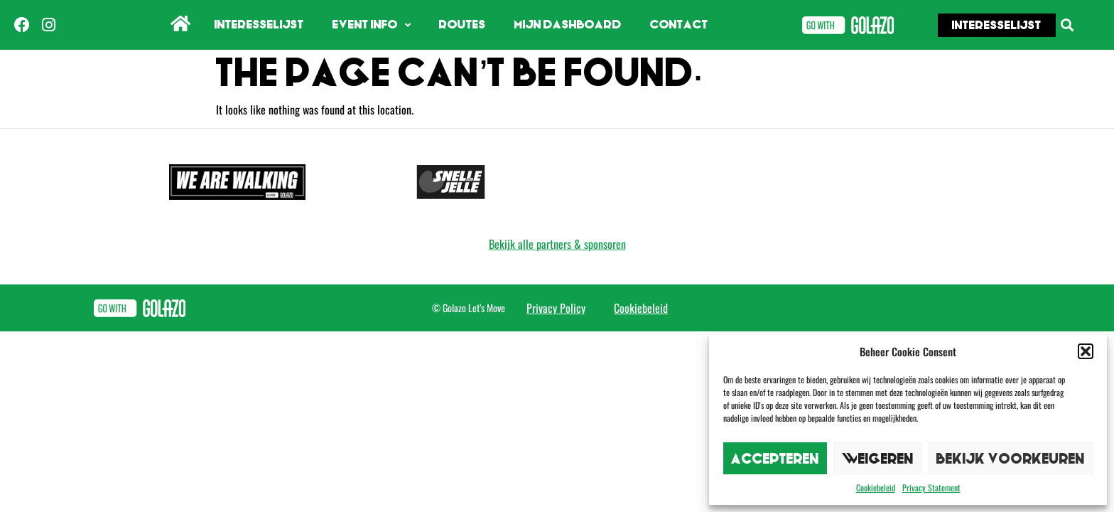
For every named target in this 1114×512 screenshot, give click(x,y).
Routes (462, 24)
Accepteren (775, 458)
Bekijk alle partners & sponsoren (557, 243)
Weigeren (878, 458)
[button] (1085, 351)
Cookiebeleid (875, 487)
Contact (679, 24)
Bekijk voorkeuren (1010, 458)
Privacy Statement (931, 487)
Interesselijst (259, 24)
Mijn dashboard (568, 24)
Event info (371, 25)
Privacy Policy (555, 307)
